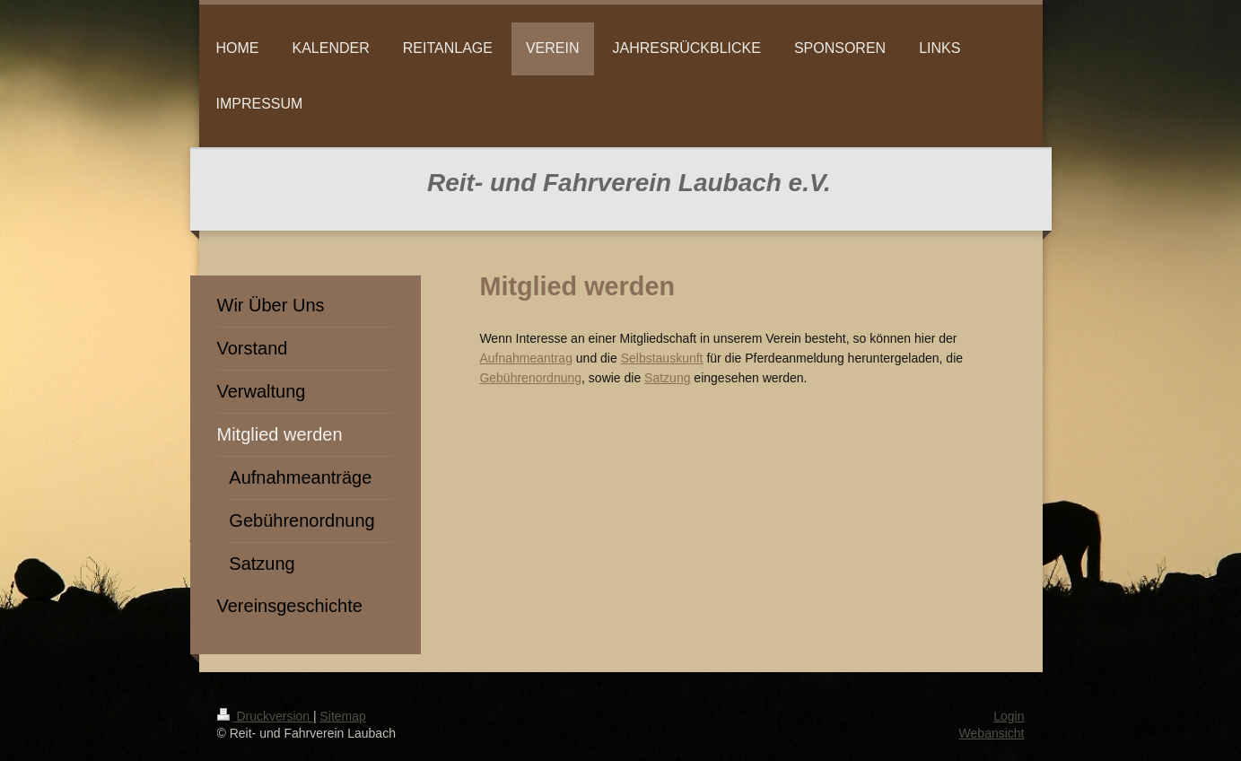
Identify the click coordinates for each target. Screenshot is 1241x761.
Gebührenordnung (530, 378)
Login (1008, 716)
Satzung (667, 378)
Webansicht (992, 733)
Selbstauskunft (662, 358)
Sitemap (343, 716)
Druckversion (265, 716)
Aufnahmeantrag (525, 358)
